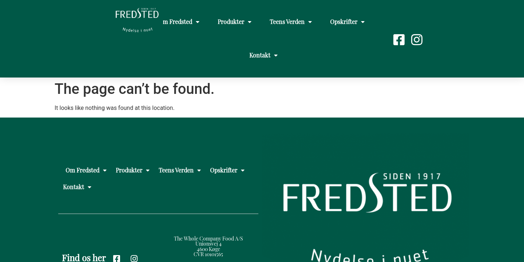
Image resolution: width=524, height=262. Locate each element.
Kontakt (263, 55)
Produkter (234, 21)
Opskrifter (347, 21)
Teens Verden (291, 21)
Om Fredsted (178, 21)
